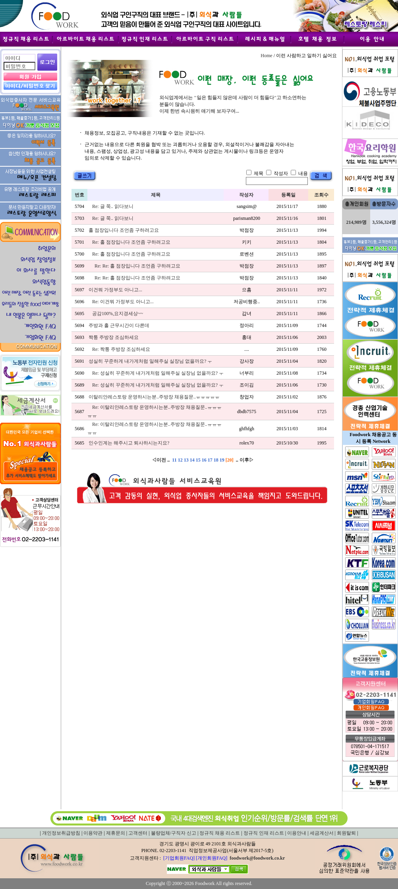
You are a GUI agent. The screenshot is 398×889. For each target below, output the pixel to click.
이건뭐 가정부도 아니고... (115, 289)
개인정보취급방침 (61, 833)
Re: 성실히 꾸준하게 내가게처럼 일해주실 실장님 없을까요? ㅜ (158, 373)
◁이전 (159, 460)
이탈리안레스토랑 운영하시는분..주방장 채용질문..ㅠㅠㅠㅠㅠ (154, 397)
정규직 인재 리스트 (263, 833)
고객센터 (137, 833)
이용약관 (92, 833)
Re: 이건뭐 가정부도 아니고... (123, 301)
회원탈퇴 (346, 833)
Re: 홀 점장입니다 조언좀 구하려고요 (131, 242)
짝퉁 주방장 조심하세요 (114, 337)
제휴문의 (115, 833)
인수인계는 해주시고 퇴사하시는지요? (129, 443)
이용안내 (296, 833)
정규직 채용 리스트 (219, 833)
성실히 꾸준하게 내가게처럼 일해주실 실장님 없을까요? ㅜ (150, 361)
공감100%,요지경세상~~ (117, 313)
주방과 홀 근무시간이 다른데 (119, 325)
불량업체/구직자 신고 (173, 833)
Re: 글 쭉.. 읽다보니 (112, 206)
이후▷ (247, 460)
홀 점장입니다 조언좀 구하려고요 (124, 230)
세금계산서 (322, 833)
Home (266, 55)
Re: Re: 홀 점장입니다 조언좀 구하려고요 (137, 266)
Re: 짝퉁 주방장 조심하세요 (121, 349)
